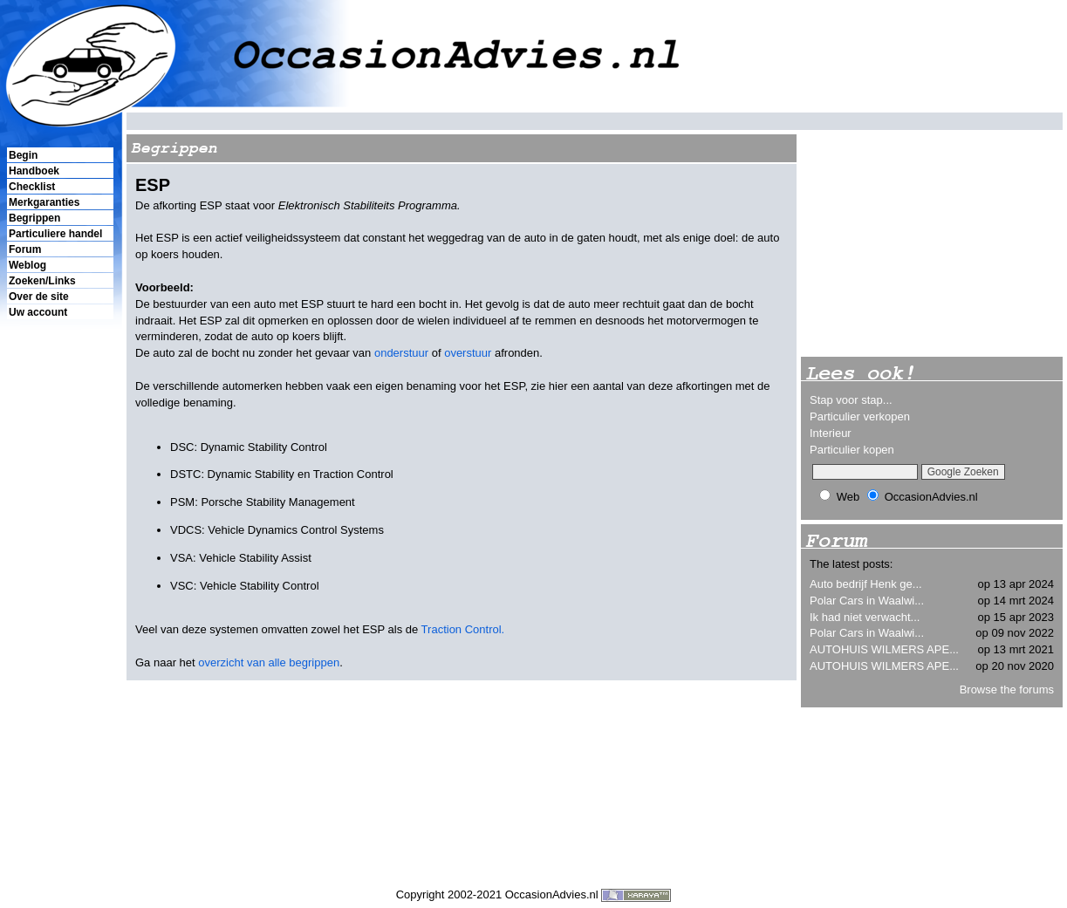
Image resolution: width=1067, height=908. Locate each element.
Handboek (34, 171)
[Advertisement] (59, 620)
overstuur (467, 352)
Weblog (27, 265)
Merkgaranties (44, 202)
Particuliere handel (55, 234)
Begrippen (34, 218)
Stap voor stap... (851, 399)
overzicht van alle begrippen (268, 662)
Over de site (39, 296)
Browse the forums (1007, 689)
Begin (23, 155)
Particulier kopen (852, 449)
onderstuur (401, 352)
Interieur (831, 433)
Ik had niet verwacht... (865, 617)
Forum (25, 249)
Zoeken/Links (42, 281)
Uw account (38, 312)
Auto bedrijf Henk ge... (866, 584)
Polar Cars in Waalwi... (867, 600)
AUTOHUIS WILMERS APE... (884, 649)
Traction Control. (463, 629)
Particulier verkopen (860, 416)
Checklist (32, 187)
